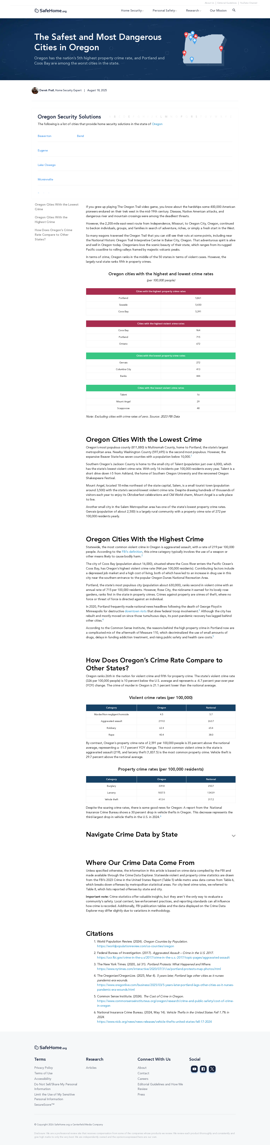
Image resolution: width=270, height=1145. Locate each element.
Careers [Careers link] (143, 1078)
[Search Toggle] (234, 10)
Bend (80, 136)
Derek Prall (46, 90)
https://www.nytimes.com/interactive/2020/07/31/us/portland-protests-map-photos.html (159, 969)
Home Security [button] (126, 10)
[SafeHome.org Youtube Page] (194, 1069)
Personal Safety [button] (159, 10)
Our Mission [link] (218, 10)
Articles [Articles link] (91, 1067)
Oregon (157, 124)
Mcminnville (45, 179)
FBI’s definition (131, 551)
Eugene (43, 150)
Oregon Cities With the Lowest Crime (57, 207)
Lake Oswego (47, 165)
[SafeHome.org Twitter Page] (212, 1069)
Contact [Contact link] (143, 1073)
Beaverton (44, 136)
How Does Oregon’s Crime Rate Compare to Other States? (53, 235)
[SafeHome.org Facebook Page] (203, 1069)
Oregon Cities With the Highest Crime (51, 220)
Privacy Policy (43, 1067)
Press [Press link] (141, 1094)
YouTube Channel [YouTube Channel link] (248, 3)
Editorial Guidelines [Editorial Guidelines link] (227, 3)
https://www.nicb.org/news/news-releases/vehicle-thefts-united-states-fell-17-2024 (154, 1021)
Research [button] (190, 10)
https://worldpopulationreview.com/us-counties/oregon (135, 946)
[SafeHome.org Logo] (50, 11)
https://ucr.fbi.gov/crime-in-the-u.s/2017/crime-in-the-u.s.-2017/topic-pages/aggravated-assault (163, 957)
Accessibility (42, 1078)
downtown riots (135, 611)
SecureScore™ (44, 1104)
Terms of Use (43, 1073)
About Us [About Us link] (209, 3)
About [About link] (142, 1067)
